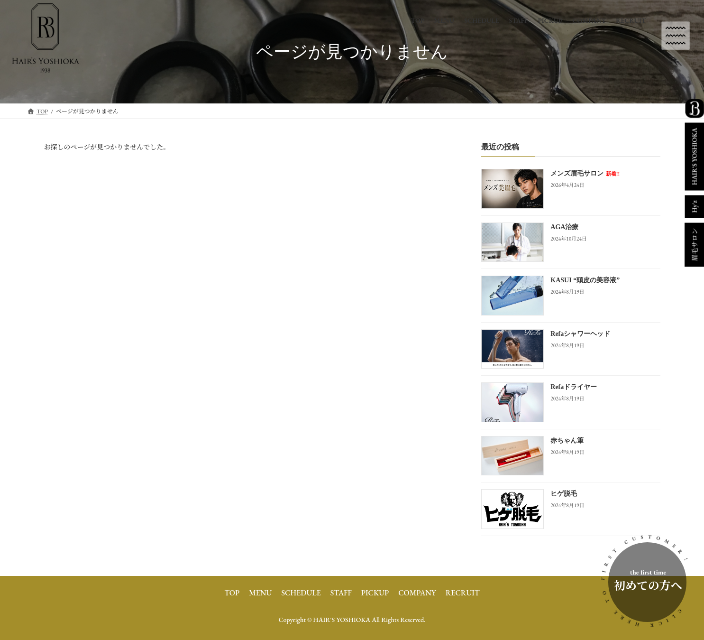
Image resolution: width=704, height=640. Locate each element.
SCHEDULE (300, 593)
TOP (231, 593)
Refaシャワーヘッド (580, 333)
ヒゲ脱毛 (563, 494)
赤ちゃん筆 (567, 440)
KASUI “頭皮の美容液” (585, 280)
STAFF (341, 593)
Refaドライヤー (573, 387)
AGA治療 (564, 227)
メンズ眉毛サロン (585, 173)
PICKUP (375, 593)
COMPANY (417, 593)
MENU (260, 593)
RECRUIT (463, 593)
